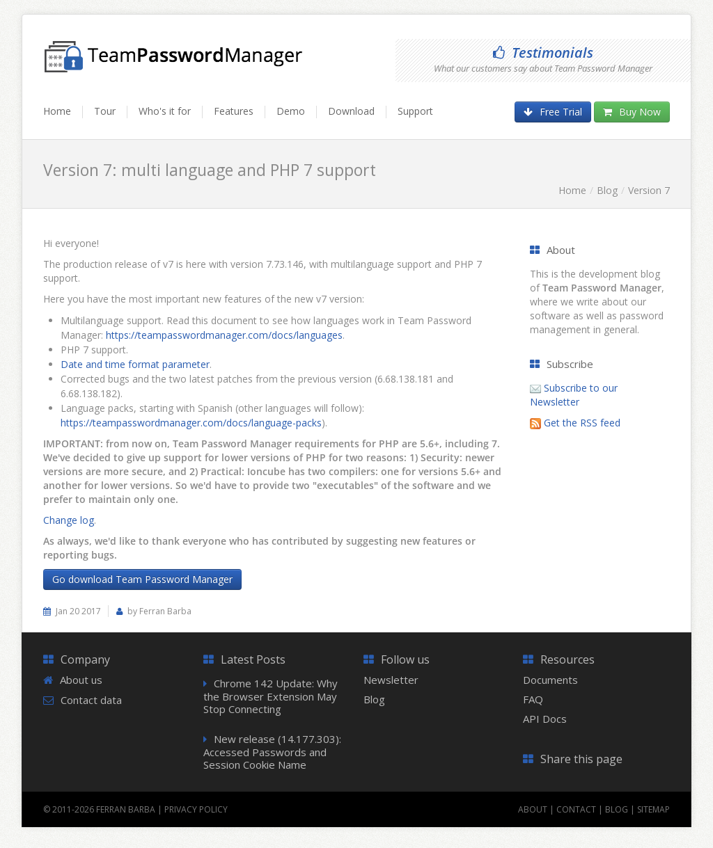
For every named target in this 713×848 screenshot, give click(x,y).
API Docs (545, 719)
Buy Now (632, 111)
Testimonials (543, 52)
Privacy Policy (196, 809)
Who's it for (165, 111)
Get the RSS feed (582, 422)
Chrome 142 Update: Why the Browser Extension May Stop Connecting (270, 696)
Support (415, 111)
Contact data (91, 700)
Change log (68, 520)
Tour (105, 111)
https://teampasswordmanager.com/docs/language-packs (191, 422)
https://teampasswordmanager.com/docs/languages (224, 335)
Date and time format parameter (135, 364)
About (532, 809)
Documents (550, 680)
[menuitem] (63, 117)
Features (233, 111)
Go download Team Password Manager (142, 579)
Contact (576, 809)
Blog (607, 190)
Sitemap (653, 809)
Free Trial (553, 111)
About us (81, 680)
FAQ (533, 699)
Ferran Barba (125, 809)
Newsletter (390, 680)
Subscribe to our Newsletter (574, 394)
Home (57, 111)
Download (351, 111)
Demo (290, 111)
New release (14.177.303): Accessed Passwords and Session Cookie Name (272, 751)
